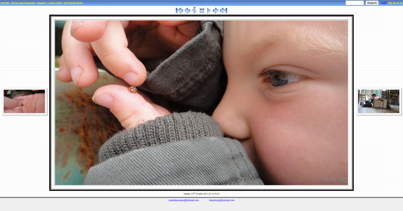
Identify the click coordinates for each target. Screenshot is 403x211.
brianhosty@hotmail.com (222, 200)
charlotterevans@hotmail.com (183, 200)
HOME (5, 3)
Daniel (41, 3)
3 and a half (54, 3)
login (384, 3)
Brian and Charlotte (23, 3)
